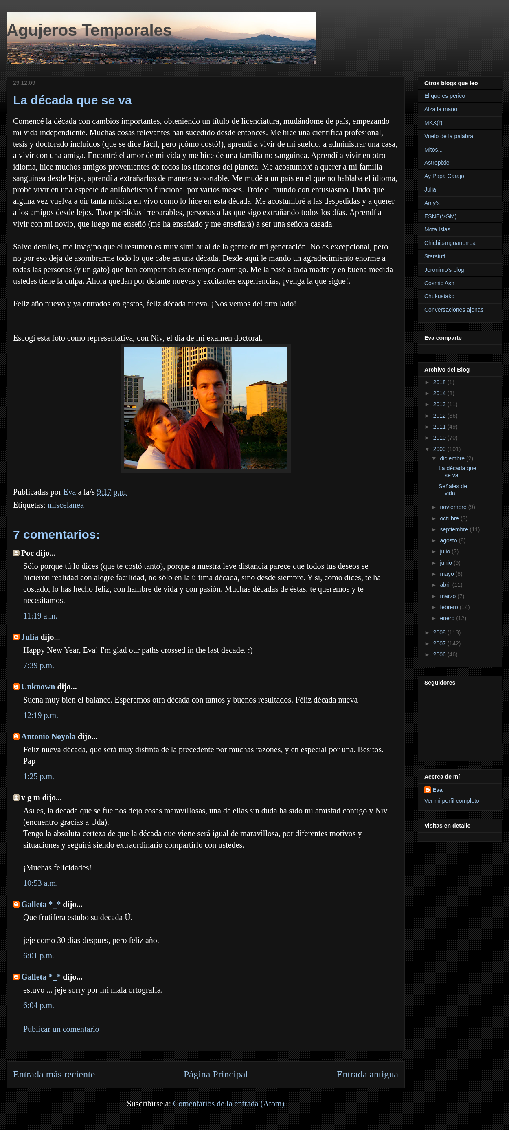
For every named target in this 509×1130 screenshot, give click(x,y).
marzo (448, 596)
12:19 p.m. (40, 715)
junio (446, 562)
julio (446, 551)
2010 (440, 437)
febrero (449, 607)
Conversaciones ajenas (454, 309)
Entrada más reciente (54, 1074)
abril (446, 585)
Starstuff (434, 256)
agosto (449, 540)
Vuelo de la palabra (448, 136)
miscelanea (66, 504)
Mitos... (433, 149)
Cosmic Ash (439, 283)
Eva (437, 789)
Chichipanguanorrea (450, 243)
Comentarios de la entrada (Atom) (228, 1103)
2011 (440, 426)
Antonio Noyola (48, 736)
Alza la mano (440, 109)
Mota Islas (437, 229)
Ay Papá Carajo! (445, 176)
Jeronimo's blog (444, 270)
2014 (440, 393)
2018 (440, 382)
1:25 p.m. (38, 776)
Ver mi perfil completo (451, 800)
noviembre (454, 507)
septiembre (455, 529)
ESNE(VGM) (440, 216)
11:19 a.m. (40, 615)
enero (448, 618)
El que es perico (444, 96)
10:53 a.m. (40, 883)
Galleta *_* (41, 904)
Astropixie (436, 162)
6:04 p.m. (38, 1005)
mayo (447, 574)
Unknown (38, 686)
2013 (440, 404)
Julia (29, 636)
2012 (440, 415)
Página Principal (216, 1074)
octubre (450, 518)
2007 (440, 643)
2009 (440, 449)
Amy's (432, 203)
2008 (440, 632)
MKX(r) (433, 122)
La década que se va (457, 471)
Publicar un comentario (61, 1028)
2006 (440, 654)
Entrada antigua (367, 1074)
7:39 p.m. (38, 665)
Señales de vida (453, 489)
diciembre (453, 458)
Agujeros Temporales (89, 30)
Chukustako (439, 296)
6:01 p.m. (38, 955)
